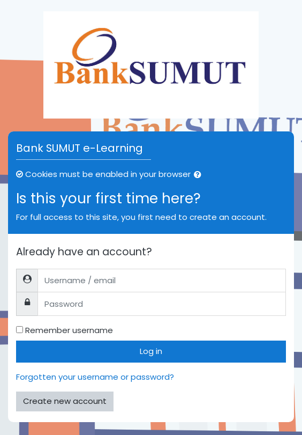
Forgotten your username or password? (95, 376)
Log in (151, 351)
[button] (200, 175)
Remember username (69, 330)
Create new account (65, 401)
